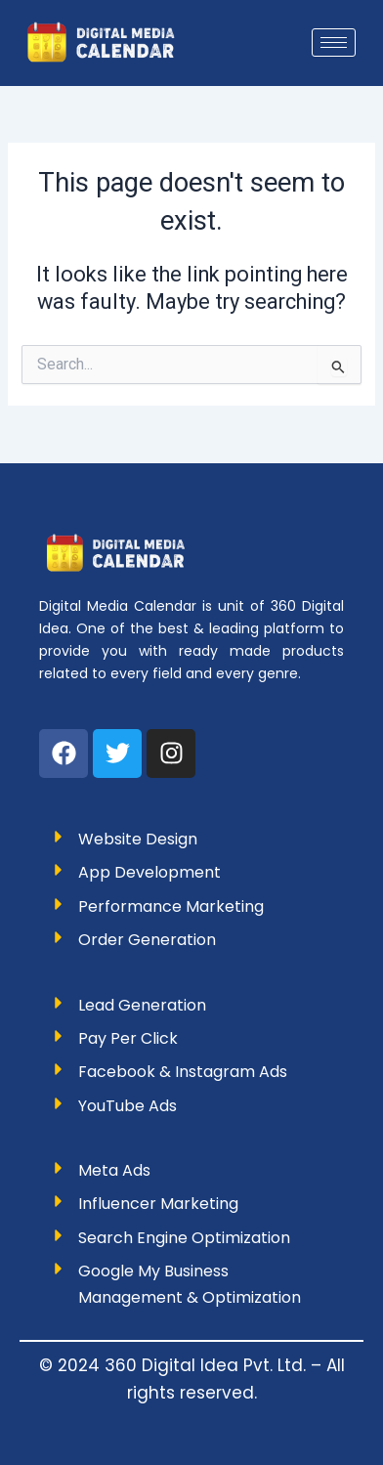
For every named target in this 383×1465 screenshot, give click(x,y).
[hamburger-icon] (334, 42)
